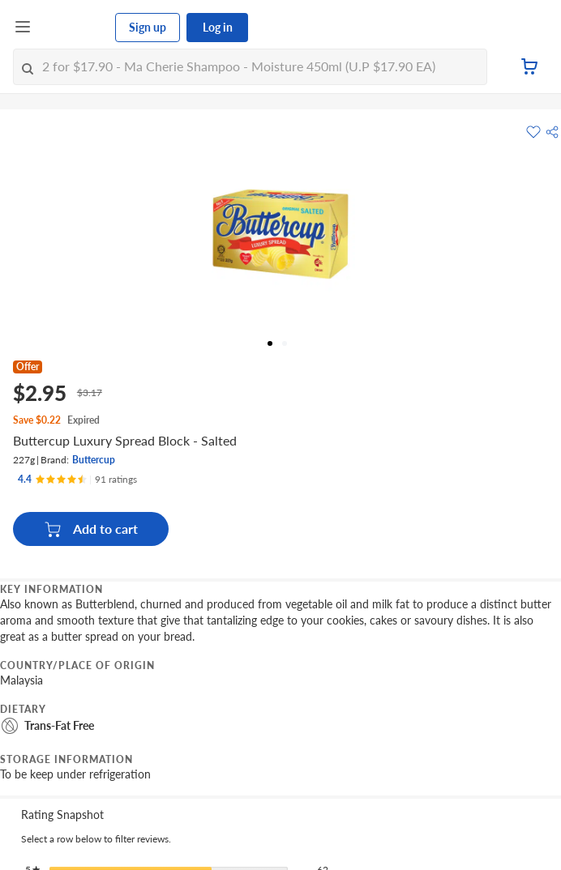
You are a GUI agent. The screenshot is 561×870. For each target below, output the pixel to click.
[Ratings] (77, 479)
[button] (552, 132)
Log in (218, 27)
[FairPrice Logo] (74, 27)
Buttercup (93, 460)
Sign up (147, 27)
